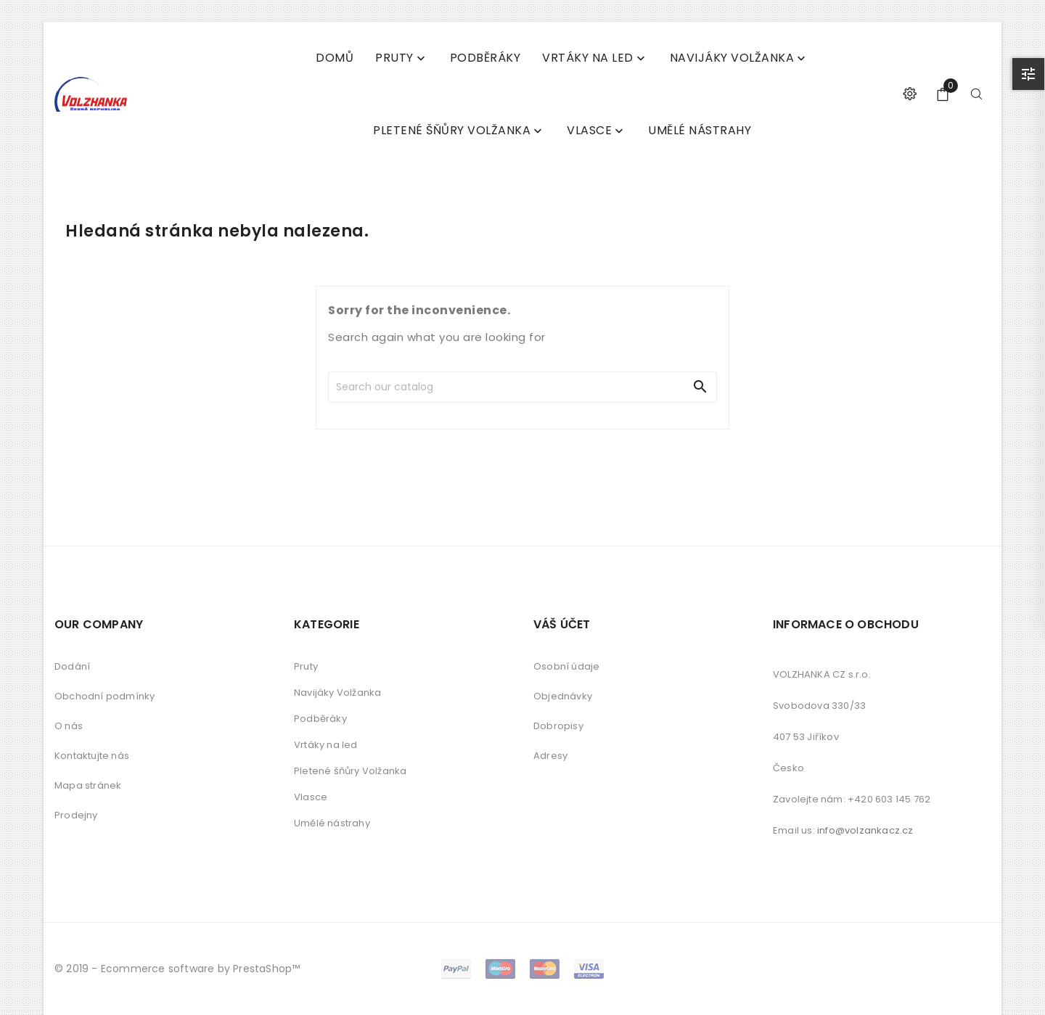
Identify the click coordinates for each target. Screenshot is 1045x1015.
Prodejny (76, 815)
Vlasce (310, 797)
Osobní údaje (566, 666)
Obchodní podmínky (104, 696)
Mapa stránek (87, 785)
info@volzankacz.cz (865, 830)
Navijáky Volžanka (337, 692)
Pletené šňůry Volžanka (350, 771)
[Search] (434, 387)
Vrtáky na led (326, 745)
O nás (68, 726)
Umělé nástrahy (332, 823)
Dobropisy (558, 726)
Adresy (550, 756)
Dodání (72, 666)
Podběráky (320, 719)
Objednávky (562, 696)
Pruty (306, 666)
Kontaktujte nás (91, 756)
